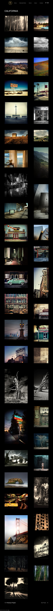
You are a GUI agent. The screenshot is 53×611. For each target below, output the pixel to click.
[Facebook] (46, 3)
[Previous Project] (10, 602)
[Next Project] (44, 602)
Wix (8, 610)
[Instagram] (48, 3)
